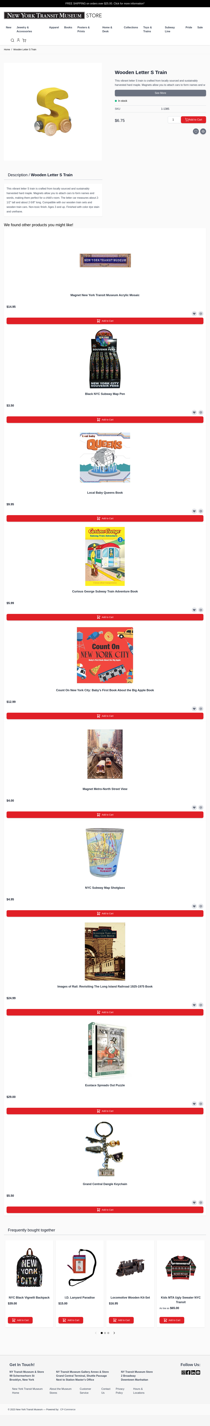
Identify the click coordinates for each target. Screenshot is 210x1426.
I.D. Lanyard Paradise (80, 1297)
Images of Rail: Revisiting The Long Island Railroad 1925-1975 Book (105, 986)
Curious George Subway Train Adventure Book (105, 591)
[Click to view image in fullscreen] (53, 112)
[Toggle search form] (12, 40)
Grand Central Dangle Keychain (105, 1184)
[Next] (114, 1333)
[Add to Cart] (193, 119)
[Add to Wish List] (196, 131)
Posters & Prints (83, 29)
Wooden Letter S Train (24, 49)
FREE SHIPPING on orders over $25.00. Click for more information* (105, 3)
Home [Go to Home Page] (7, 49)
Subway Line (170, 29)
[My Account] (18, 40)
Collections (131, 27)
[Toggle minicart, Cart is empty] (24, 40)
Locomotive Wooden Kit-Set (130, 1297)
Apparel (54, 27)
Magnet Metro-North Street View (105, 789)
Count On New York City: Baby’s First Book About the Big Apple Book (105, 690)
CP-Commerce (67, 1409)
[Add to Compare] (203, 131)
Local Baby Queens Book (105, 492)
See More (160, 93)
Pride (189, 27)
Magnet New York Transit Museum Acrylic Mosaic (105, 295)
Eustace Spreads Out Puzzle (105, 1085)
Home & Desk (107, 29)
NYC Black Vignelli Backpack (29, 1297)
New (8, 27)
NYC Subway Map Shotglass (105, 887)
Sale (200, 27)
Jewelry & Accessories (24, 29)
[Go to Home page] (53, 15)
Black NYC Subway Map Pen (105, 394)
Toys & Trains (147, 29)
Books (68, 27)
